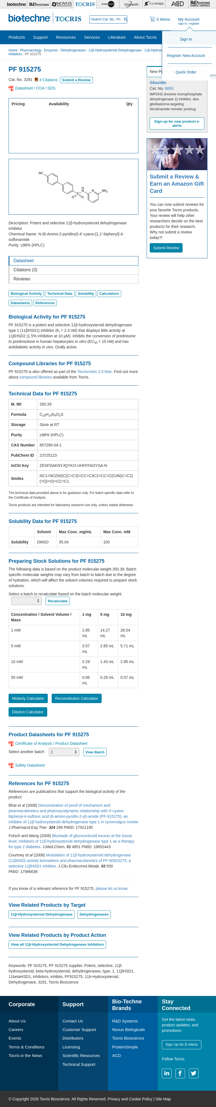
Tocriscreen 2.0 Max (94, 371)
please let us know (111, 888)
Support (40, 37)
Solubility (86, 293)
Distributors (72, 1038)
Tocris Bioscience (128, 1038)
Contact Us (175, 37)
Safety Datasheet (30, 765)
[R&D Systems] (38, 4)
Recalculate (58, 601)
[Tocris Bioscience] (84, 4)
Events (15, 1038)
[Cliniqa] (154, 4)
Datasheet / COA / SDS (35, 88)
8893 (169, 88)
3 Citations (48, 80)
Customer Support (79, 1029)
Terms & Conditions (26, 1047)
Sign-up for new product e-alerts (177, 123)
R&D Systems (125, 1021)
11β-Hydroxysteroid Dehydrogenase (114, 50)
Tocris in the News (25, 1055)
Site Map (163, 1099)
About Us (17, 1021)
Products (17, 37)
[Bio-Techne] (16, 4)
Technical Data (59, 293)
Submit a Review (76, 80)
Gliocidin (158, 82)
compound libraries (35, 377)
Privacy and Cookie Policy (130, 1099)
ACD (116, 1055)
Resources (66, 37)
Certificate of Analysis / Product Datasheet (51, 743)
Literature (117, 37)
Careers (16, 1029)
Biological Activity (26, 293)
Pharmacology (30, 50)
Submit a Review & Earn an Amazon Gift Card (177, 183)
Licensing (71, 1047)
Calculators (109, 293)
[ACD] (176, 4)
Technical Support (78, 1064)
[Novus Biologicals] (62, 4)
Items (163, 19)
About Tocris (145, 37)
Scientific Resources (81, 1055)
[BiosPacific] (131, 4)
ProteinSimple (125, 1047)
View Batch (94, 752)
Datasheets (20, 303)
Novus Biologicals (128, 1029)
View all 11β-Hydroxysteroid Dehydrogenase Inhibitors (57, 944)
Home (13, 50)
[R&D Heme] (200, 4)
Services (92, 37)
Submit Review (166, 248)
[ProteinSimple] (107, 4)
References (45, 303)
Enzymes (51, 50)
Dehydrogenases (73, 50)
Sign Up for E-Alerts (181, 1044)
